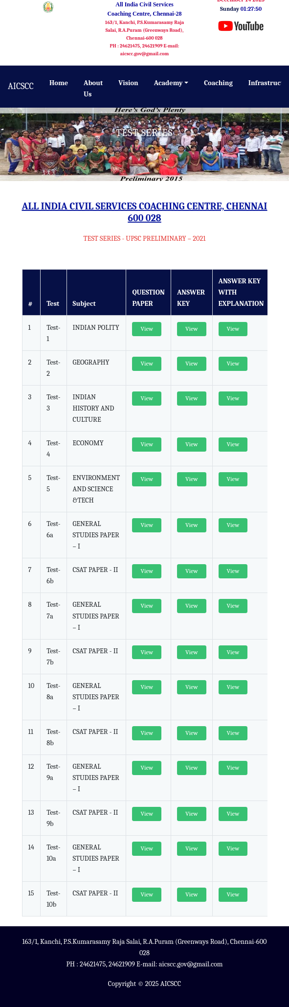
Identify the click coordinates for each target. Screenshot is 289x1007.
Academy (168, 83)
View (146, 328)
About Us (93, 88)
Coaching (218, 83)
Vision (128, 83)
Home (58, 83)
